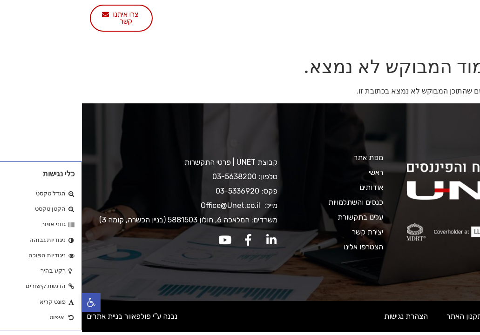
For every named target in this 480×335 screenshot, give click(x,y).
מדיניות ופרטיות (442, 316)
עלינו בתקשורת (132, 15)
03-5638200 (152, 176)
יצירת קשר (292, 36)
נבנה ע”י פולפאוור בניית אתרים (50, 316)
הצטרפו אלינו (238, 36)
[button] (9, 302)
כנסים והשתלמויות (200, 15)
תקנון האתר (382, 316)
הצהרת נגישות (324, 316)
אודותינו (329, 15)
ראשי (366, 15)
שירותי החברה (272, 15)
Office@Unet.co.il (149, 205)
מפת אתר (286, 157)
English (187, 36)
